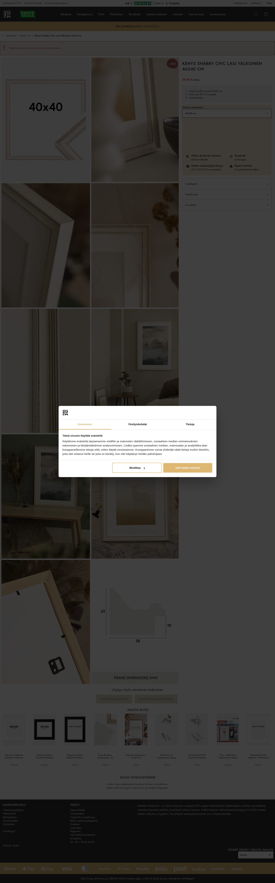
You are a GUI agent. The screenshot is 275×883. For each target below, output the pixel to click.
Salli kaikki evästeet (187, 467)
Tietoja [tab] (190, 424)
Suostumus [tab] (85, 424)
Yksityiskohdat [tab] (137, 424)
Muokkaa (137, 467)
